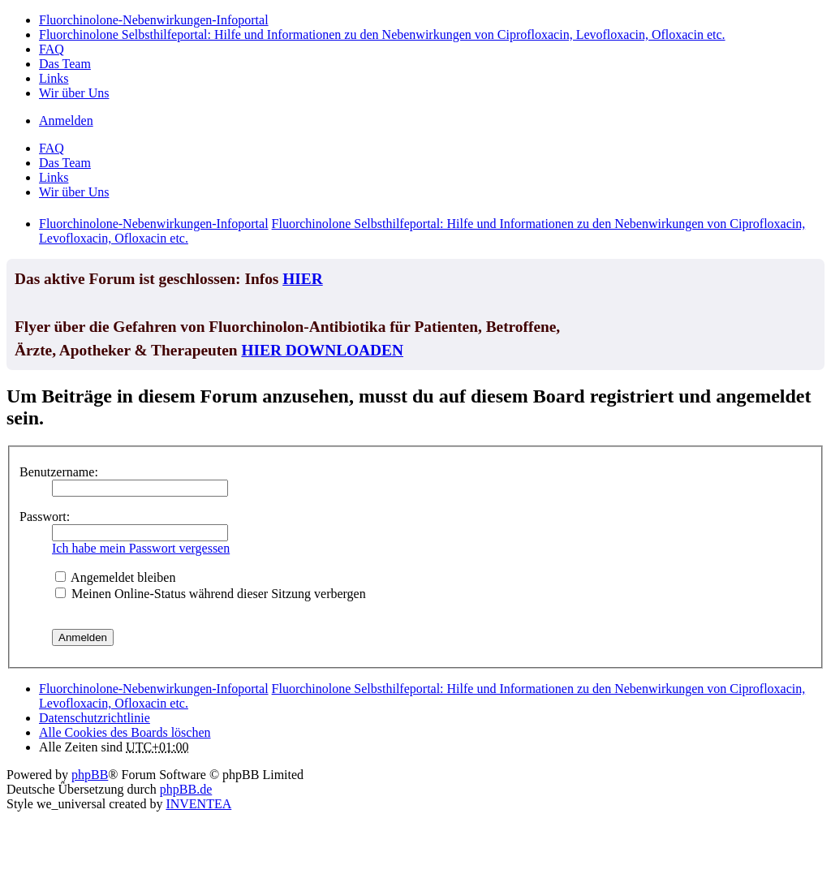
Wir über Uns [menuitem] (74, 93)
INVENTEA (198, 804)
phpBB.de (186, 789)
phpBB (89, 774)
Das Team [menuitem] (65, 64)
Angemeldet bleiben (115, 577)
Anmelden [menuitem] (66, 120)
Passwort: (44, 516)
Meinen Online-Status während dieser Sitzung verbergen (210, 594)
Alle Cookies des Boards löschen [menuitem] (125, 732)
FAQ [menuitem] (51, 49)
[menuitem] (94, 718)
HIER (302, 278)
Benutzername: (58, 472)
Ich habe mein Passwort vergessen (141, 548)
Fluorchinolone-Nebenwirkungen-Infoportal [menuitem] (154, 20)
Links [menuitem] (53, 78)
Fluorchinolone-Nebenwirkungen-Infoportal (154, 688)
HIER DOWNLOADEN (322, 350)
